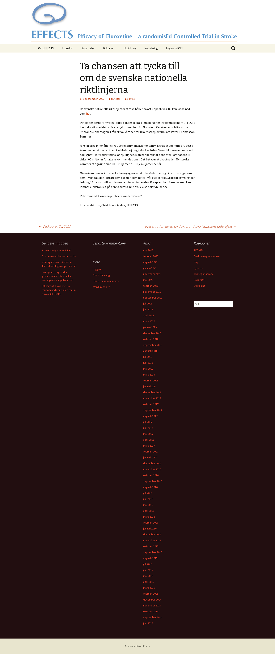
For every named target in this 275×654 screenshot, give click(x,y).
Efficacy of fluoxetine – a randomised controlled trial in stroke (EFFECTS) (59, 290)
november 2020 (152, 274)
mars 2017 (149, 445)
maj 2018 (148, 368)
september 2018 (152, 345)
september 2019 (152, 297)
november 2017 (152, 398)
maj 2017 (148, 433)
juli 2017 (147, 422)
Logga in (97, 269)
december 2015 (152, 534)
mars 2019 (149, 321)
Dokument (109, 48)
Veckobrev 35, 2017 (54, 226)
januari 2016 (150, 528)
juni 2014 (148, 623)
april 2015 (148, 582)
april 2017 (148, 439)
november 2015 (152, 540)
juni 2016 (148, 499)
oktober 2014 (151, 611)
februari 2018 (150, 380)
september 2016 (152, 481)
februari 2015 (150, 593)
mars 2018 (149, 374)
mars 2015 (149, 587)
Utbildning (130, 48)
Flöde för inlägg (102, 275)
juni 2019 (148, 309)
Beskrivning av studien (207, 256)
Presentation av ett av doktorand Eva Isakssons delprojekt (191, 226)
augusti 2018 (150, 351)
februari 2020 (150, 285)
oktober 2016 (151, 475)
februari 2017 (150, 451)
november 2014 (152, 605)
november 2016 (152, 469)
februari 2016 (150, 522)
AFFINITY (198, 250)
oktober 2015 (151, 546)
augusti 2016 (150, 487)
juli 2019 (147, 303)
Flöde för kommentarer (106, 281)
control (131, 98)
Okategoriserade (204, 274)
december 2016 (152, 463)
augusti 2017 (150, 416)
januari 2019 (150, 327)
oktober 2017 (151, 404)
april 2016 (148, 510)
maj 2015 (148, 576)
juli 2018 (147, 357)
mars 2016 (149, 516)
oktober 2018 (151, 339)
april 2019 (148, 315)
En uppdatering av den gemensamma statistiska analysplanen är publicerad (57, 276)
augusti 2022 (150, 262)
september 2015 (152, 552)
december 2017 (152, 392)
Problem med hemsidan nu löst (59, 256)
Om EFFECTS (46, 48)
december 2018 (152, 333)
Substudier (88, 48)
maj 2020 (148, 280)
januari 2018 (150, 386)
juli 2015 (147, 564)
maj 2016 (148, 505)
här (88, 113)
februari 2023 (150, 256)
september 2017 (152, 410)
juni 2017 (148, 428)
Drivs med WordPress (137, 646)
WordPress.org (101, 287)
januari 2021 (150, 268)
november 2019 (152, 291)
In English (67, 48)
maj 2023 (148, 250)
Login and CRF (174, 48)
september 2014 (152, 617)
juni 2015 (148, 570)
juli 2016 (147, 493)
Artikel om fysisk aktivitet (56, 250)
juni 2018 (148, 362)
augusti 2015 (150, 558)
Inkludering (151, 48)
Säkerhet (199, 280)
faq (196, 262)
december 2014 (152, 599)
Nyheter (115, 98)
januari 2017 (150, 457)
